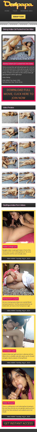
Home (7, 11)
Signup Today (18, 17)
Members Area (26, 11)
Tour (15, 11)
